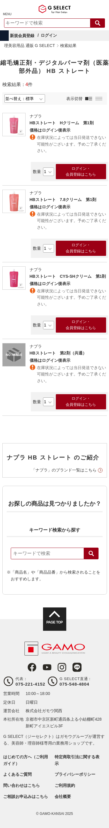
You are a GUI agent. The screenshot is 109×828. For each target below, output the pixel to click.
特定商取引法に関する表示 (77, 760)
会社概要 (63, 796)
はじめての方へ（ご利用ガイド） (25, 760)
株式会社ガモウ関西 (44, 710)
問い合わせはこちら (21, 785)
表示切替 (74, 98)
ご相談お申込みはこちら (25, 796)
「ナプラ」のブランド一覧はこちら (64, 470)
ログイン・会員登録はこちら (81, 171)
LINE (77, 667)
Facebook (32, 667)
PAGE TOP (54, 622)
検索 (91, 553)
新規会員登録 (22, 35)
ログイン (49, 35)
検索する (97, 23)
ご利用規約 (65, 785)
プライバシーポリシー (75, 774)
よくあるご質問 (17, 774)
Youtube (47, 667)
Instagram (62, 667)
